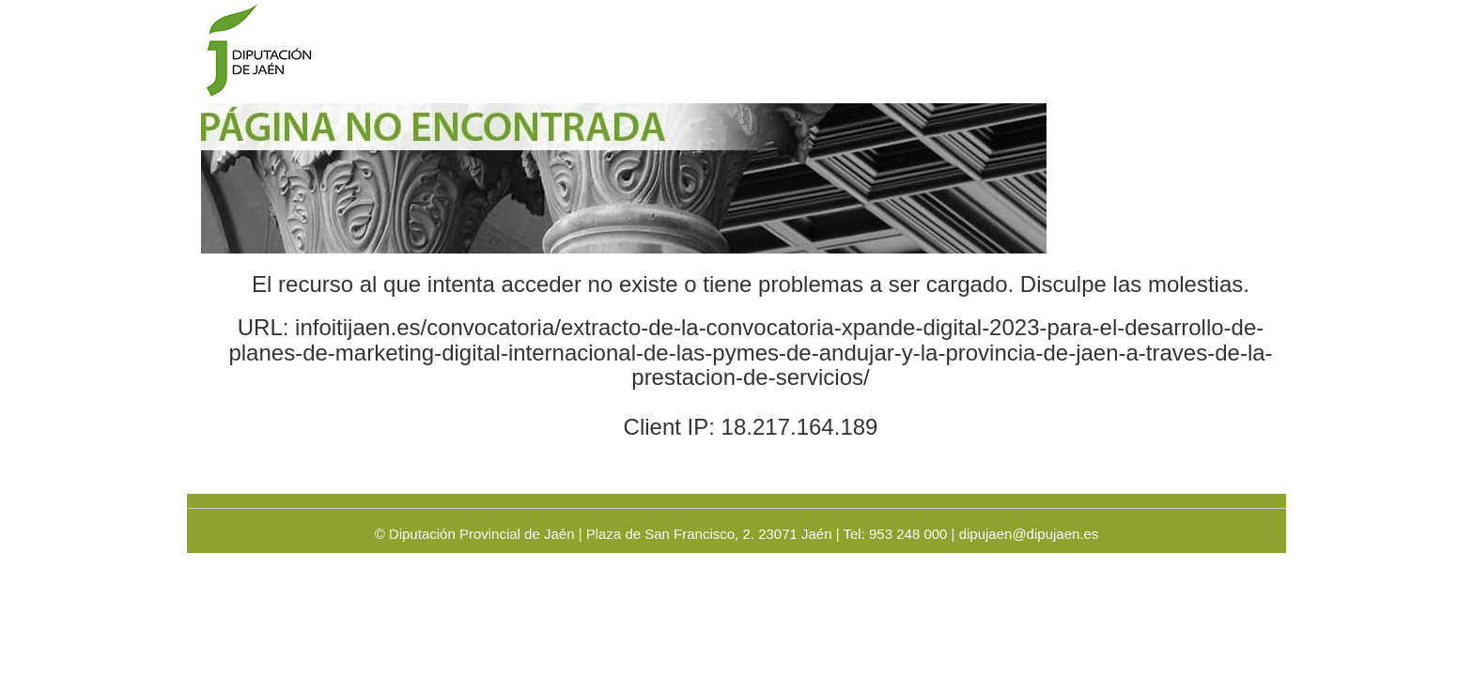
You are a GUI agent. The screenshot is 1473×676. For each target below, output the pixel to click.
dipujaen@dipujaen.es (1029, 534)
